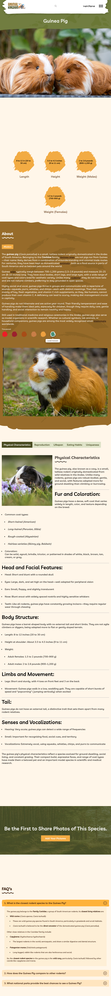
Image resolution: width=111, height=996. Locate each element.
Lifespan (58, 444)
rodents (76, 277)
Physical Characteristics (17, 444)
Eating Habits (74, 444)
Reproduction (42, 444)
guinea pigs (67, 257)
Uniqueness (92, 444)
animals (65, 263)
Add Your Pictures (55, 838)
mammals (100, 320)
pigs (13, 271)
